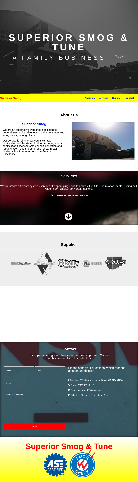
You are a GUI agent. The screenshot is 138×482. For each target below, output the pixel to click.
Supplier (116, 98)
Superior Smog (10, 98)
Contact (129, 98)
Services (103, 98)
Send (34, 426)
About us (90, 98)
